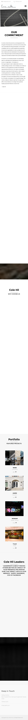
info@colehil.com (7, 1)
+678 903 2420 (18, 1)
